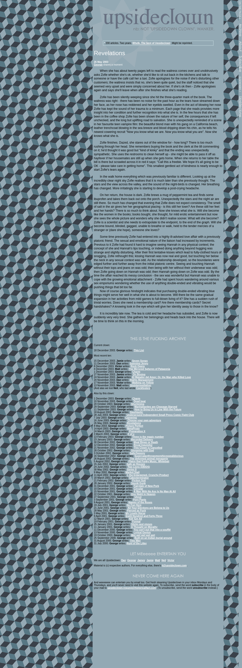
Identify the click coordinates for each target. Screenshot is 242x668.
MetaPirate (133, 428)
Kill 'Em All (135, 518)
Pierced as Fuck (136, 510)
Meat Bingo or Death (146, 442)
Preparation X (137, 431)
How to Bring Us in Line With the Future (158, 409)
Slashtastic (136, 412)
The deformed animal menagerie (149, 458)
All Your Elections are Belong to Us (148, 508)
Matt (157, 560)
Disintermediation (140, 385)
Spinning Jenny (139, 363)
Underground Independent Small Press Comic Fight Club (160, 415)
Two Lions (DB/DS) (139, 467)
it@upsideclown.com (174, 565)
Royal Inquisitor (143, 445)
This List (139, 350)
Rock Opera (138, 366)
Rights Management (141, 380)
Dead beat (140, 401)
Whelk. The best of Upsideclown (151, 43)
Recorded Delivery (142, 439)
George (98, 64)
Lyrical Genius (142, 532)
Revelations (134, 423)
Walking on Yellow (143, 382)
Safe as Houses (136, 464)
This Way (135, 540)
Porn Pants (139, 499)
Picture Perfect (134, 426)
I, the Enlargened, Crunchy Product (148, 475)
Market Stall (132, 472)
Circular (138, 488)
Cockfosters (143, 388)
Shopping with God (142, 450)
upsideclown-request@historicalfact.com (131, 588)
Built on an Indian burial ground (153, 538)
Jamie (150, 560)
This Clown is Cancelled (148, 447)
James (141, 560)
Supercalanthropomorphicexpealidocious (158, 456)
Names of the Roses (140, 502)
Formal (136, 521)
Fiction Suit (139, 480)
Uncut (137, 497)
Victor (171, 560)
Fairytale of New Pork (146, 486)
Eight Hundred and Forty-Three (144, 516)
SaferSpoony (137, 453)
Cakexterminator (139, 477)
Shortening (137, 404)
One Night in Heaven (143, 494)
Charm (136, 371)
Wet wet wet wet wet (143, 535)
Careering (131, 417)
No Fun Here (134, 505)
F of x (131, 434)
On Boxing (139, 374)
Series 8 (131, 469)
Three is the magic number (148, 436)
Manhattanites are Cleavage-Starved (155, 406)
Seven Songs (140, 360)
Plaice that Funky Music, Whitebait (148, 461)
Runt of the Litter (137, 543)
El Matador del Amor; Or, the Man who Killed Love (161, 377)
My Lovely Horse (135, 513)
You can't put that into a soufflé (152, 529)
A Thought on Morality (144, 527)
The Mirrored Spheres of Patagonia (149, 369)
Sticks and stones (141, 524)
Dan (123, 560)
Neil (164, 560)
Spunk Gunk (138, 483)
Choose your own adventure (144, 420)
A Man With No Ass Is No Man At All (155, 491)
